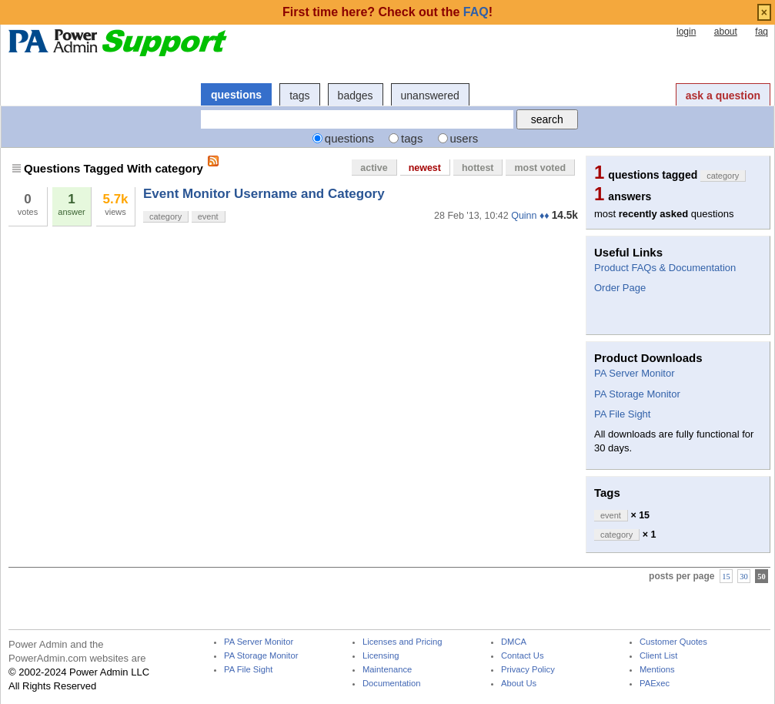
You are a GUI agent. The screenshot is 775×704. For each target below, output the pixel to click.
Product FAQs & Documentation (665, 267)
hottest (478, 168)
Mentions (657, 669)
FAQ (476, 11)
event (208, 216)
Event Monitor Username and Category (264, 193)
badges (355, 95)
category (165, 216)
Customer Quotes (673, 642)
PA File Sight (622, 414)
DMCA (513, 642)
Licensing (380, 656)
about (725, 31)
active (373, 168)
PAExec (655, 683)
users (464, 138)
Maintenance (387, 669)
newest (425, 168)
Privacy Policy (528, 669)
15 (726, 576)
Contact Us (522, 656)
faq (761, 31)
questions (236, 95)
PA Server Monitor (634, 373)
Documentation (391, 683)
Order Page (620, 287)
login (686, 31)
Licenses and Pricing (402, 642)
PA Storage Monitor (637, 394)
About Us (518, 683)
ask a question (723, 95)
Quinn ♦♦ (530, 215)
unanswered (430, 95)
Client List (658, 656)
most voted (540, 168)
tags (299, 95)
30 (744, 576)
